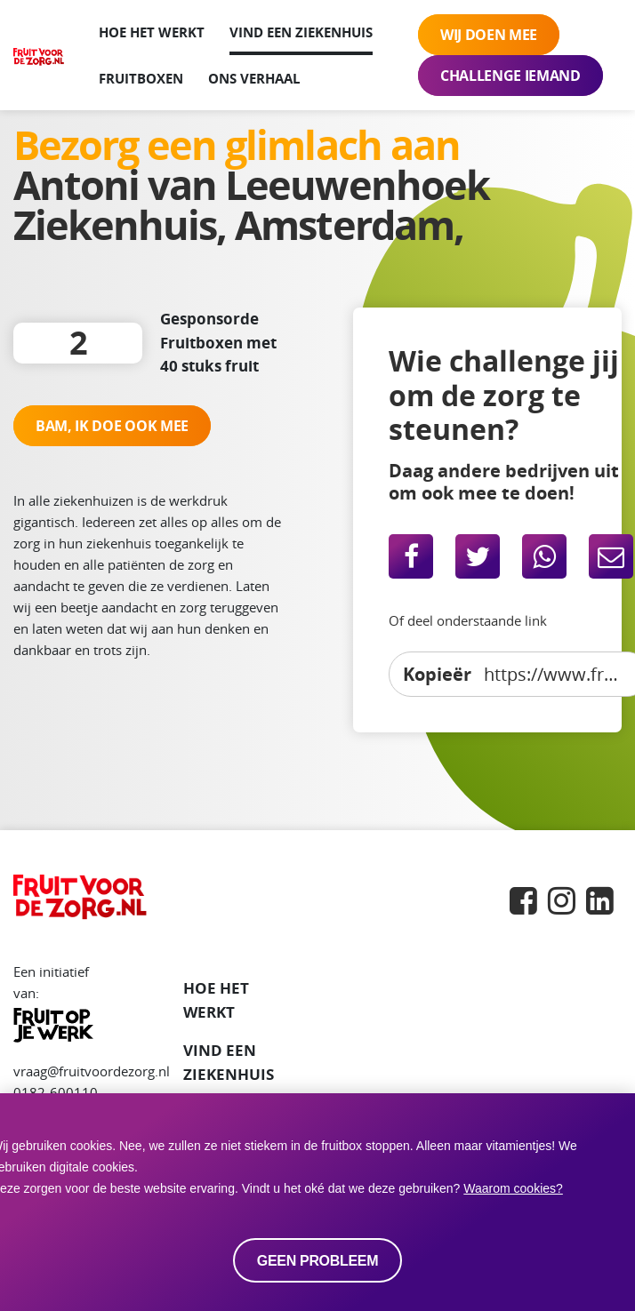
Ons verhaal (254, 78)
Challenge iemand (510, 75)
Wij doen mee (488, 34)
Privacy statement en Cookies (103, 1283)
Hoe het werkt (152, 32)
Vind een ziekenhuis (301, 32)
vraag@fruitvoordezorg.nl (91, 1071)
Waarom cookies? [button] (513, 1188)
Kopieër (437, 673)
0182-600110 (55, 1092)
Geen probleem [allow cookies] (317, 1260)
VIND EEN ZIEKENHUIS (228, 1062)
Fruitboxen (141, 78)
